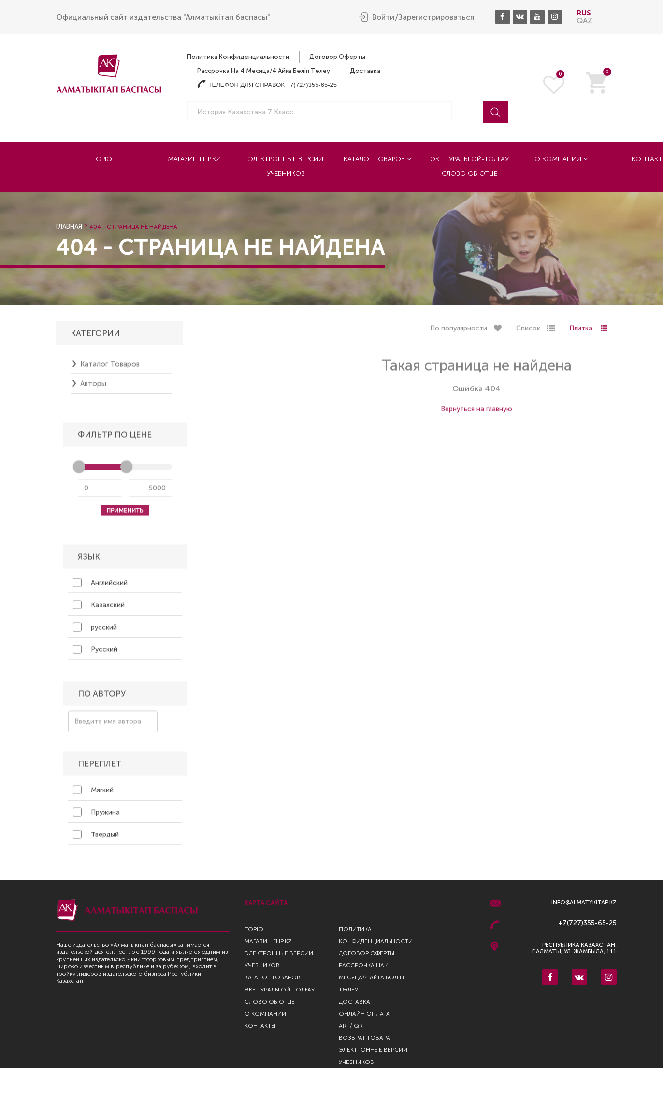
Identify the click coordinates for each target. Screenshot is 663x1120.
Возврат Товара (364, 1037)
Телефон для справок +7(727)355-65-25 (267, 84)
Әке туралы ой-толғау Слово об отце (469, 166)
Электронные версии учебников (285, 166)
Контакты (260, 1025)
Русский (95, 652)
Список (528, 332)
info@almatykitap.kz (584, 902)
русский (95, 630)
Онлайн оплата (364, 1013)
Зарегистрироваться (436, 17)
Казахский (99, 607)
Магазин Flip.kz (194, 159)
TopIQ (102, 159)
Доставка (365, 70)
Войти (383, 17)
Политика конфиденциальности (238, 56)
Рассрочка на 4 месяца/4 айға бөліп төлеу (263, 70)
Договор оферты (337, 56)
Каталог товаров (377, 159)
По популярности (458, 332)
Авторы (93, 387)
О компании (561, 159)
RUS (584, 12)
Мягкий (93, 793)
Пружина (96, 815)
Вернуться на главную (476, 412)
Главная (69, 226)
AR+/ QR (351, 1025)
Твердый (96, 837)
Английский (100, 585)
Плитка (580, 332)
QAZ (584, 20)
